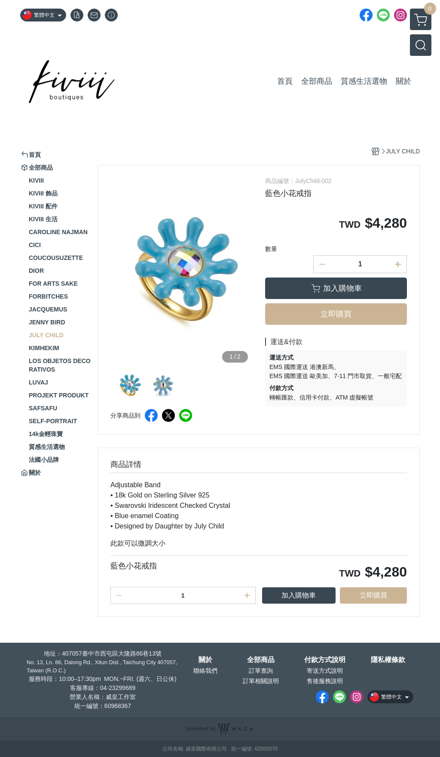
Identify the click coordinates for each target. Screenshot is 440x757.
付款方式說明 (324, 659)
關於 (205, 659)
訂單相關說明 (261, 681)
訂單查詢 (261, 671)
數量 (271, 248)
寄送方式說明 (325, 671)
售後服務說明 (325, 681)
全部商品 (261, 659)
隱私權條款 (388, 659)
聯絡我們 (205, 671)
